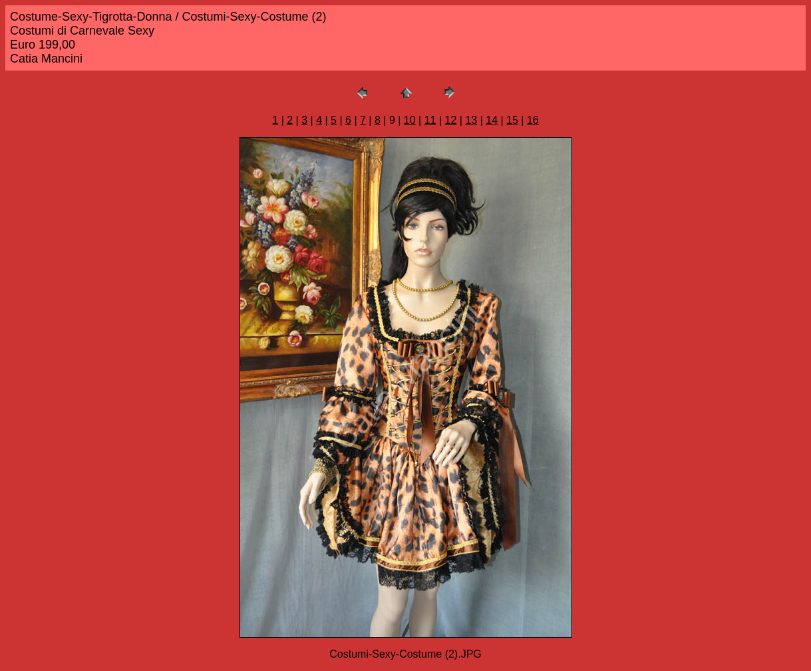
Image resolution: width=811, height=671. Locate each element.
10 (410, 120)
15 (512, 120)
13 (471, 120)
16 (533, 120)
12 (451, 120)
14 (492, 120)
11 (430, 120)
